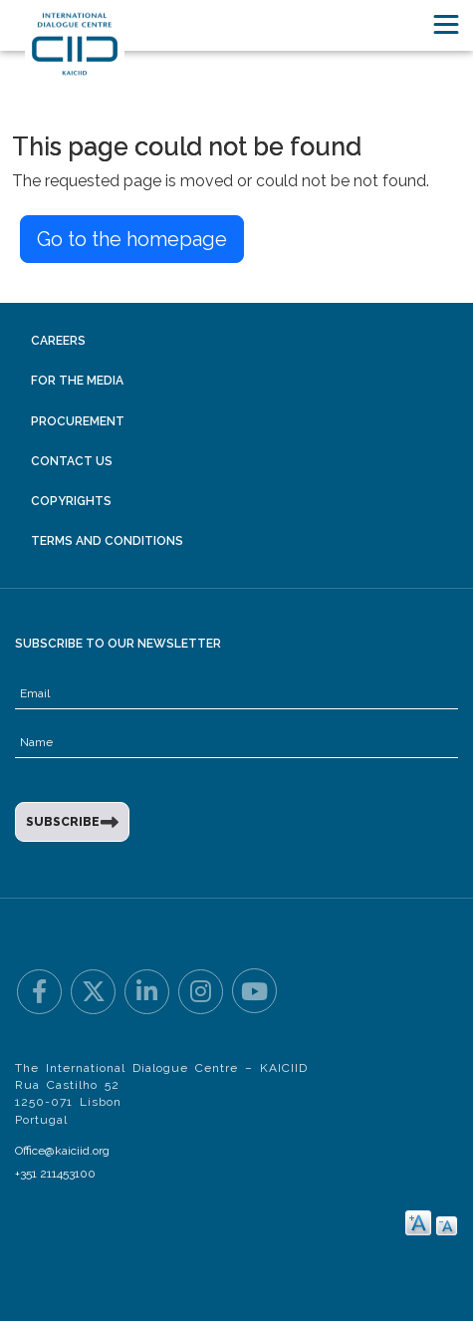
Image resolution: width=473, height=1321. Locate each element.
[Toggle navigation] (446, 24)
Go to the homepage (132, 239)
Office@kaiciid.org (62, 1151)
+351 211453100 (55, 1174)
